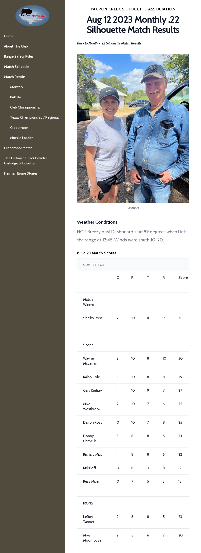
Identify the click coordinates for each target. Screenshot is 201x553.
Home (9, 36)
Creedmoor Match (18, 148)
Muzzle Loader (21, 137)
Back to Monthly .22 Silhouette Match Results (109, 43)
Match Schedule (16, 66)
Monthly (16, 87)
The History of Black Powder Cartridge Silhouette (25, 160)
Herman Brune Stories (21, 173)
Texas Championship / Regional (34, 117)
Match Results (15, 76)
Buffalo (15, 97)
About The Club (16, 46)
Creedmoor (19, 127)
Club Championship (25, 107)
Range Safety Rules (18, 56)
